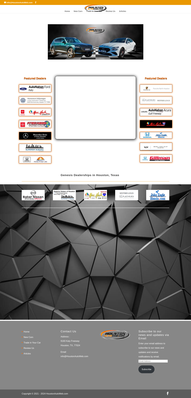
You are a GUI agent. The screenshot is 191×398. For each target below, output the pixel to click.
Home (67, 11)
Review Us (110, 11)
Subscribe (146, 369)
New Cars (78, 11)
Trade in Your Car (94, 11)
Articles (122, 11)
